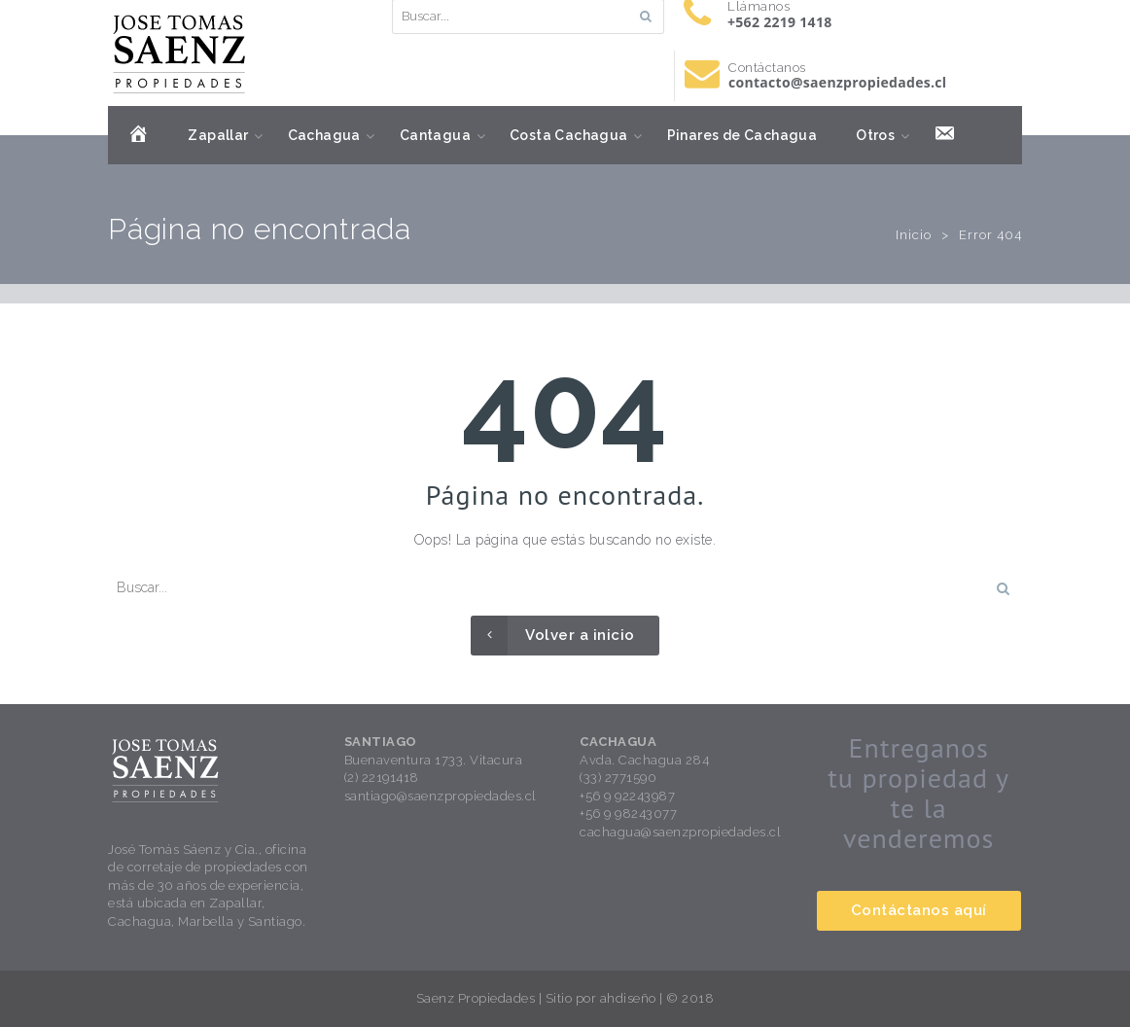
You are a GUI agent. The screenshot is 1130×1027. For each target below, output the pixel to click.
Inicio (914, 235)
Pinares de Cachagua (742, 135)
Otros (875, 135)
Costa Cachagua (569, 135)
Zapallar (218, 135)
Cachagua (324, 135)
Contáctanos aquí (919, 910)
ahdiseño (628, 998)
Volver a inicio (553, 635)
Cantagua (435, 135)
